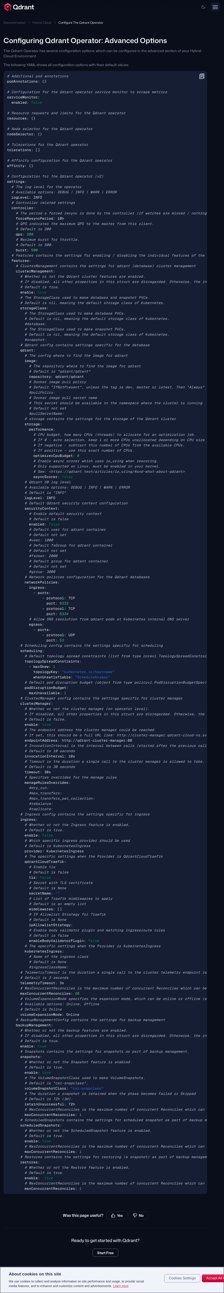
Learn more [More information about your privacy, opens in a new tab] (121, 1289)
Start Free (105, 1252)
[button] (203, 7)
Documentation (14, 22)
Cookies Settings (182, 1281)
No (138, 1215)
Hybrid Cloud (41, 22)
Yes (117, 1215)
